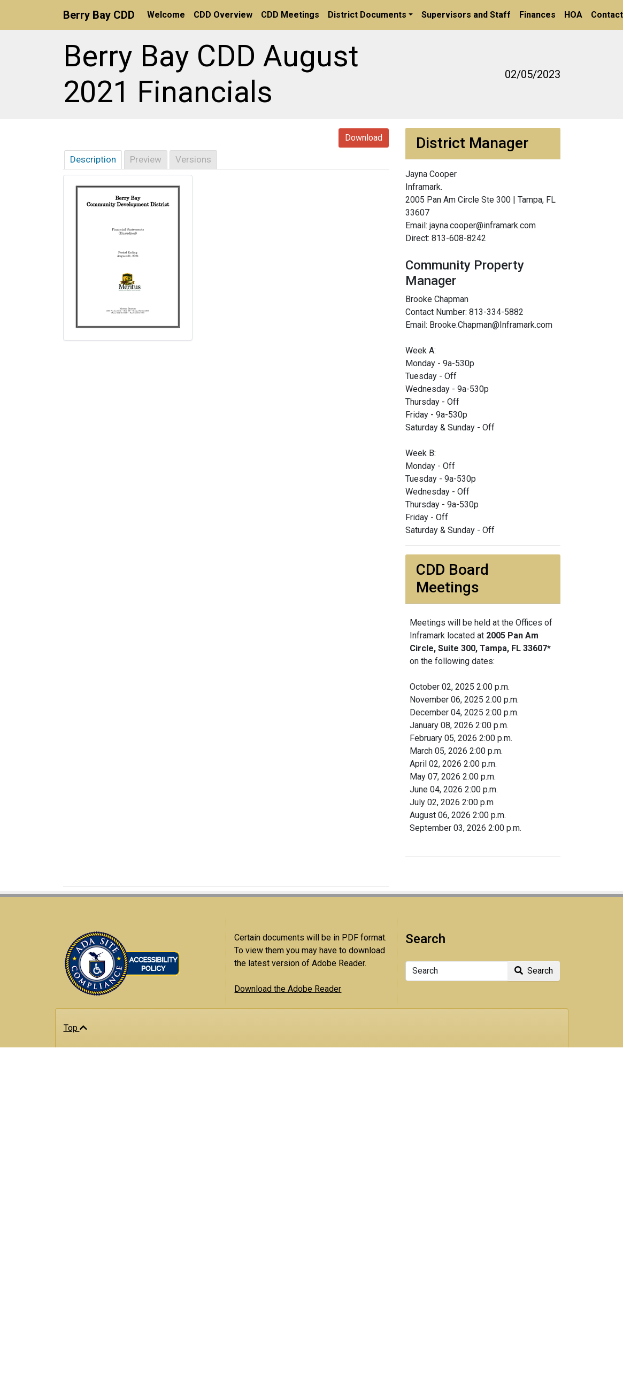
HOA (573, 15)
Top (75, 1028)
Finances (537, 15)
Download (363, 138)
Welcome (166, 15)
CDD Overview (223, 15)
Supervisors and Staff (466, 15)
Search (533, 971)
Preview (145, 159)
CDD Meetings (290, 15)
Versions (193, 159)
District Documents (367, 15)
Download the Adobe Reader (287, 989)
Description (93, 159)
